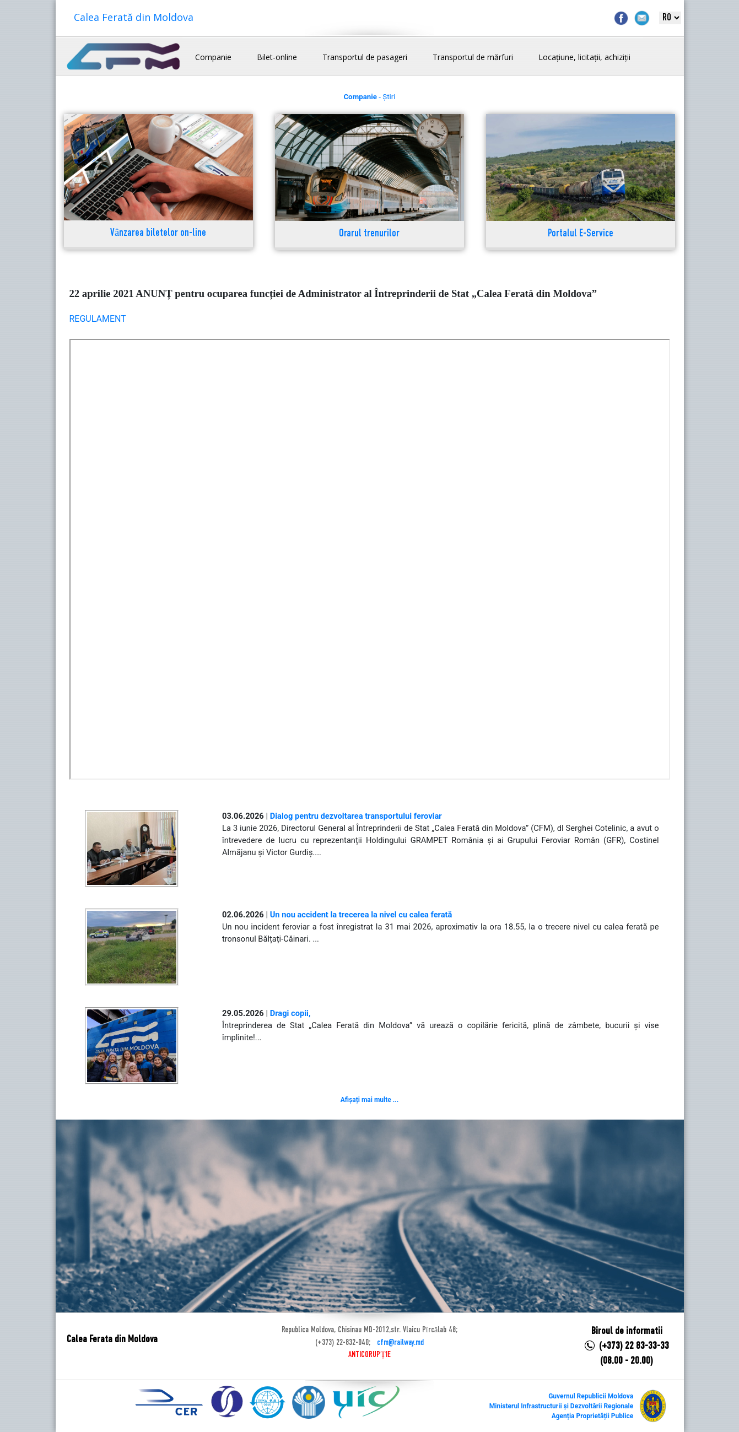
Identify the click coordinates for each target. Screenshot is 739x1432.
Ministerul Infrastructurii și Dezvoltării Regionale (561, 1406)
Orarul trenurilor (369, 234)
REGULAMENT (97, 319)
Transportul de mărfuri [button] (473, 57)
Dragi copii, (290, 1013)
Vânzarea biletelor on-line (158, 233)
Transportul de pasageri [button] (364, 57)
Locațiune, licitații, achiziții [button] (584, 57)
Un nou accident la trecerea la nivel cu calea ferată (361, 915)
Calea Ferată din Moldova (133, 17)
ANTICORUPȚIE (369, 1355)
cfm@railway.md (400, 1343)
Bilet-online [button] (277, 57)
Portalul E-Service (580, 234)
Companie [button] (213, 57)
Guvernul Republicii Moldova (590, 1396)
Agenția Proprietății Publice (592, 1416)
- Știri (369, 97)
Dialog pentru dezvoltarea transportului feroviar (356, 816)
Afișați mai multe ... (369, 1100)
